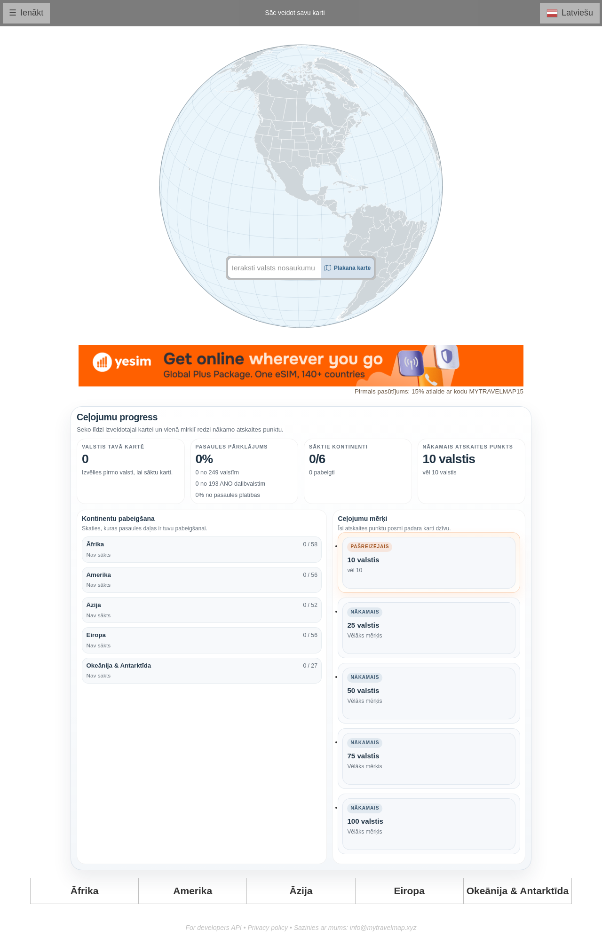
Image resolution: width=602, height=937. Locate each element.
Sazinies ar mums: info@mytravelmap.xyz (355, 927)
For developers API (213, 927)
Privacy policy (267, 927)
